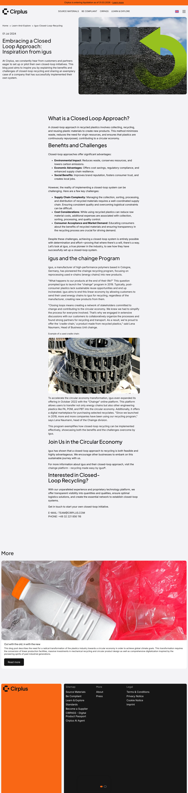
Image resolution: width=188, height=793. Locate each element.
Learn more (118, 2)
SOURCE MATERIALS (68, 11)
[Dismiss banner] (185, 2)
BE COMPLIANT (89, 11)
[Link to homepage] (14, 11)
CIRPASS (104, 11)
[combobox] (177, 11)
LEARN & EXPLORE (120, 11)
